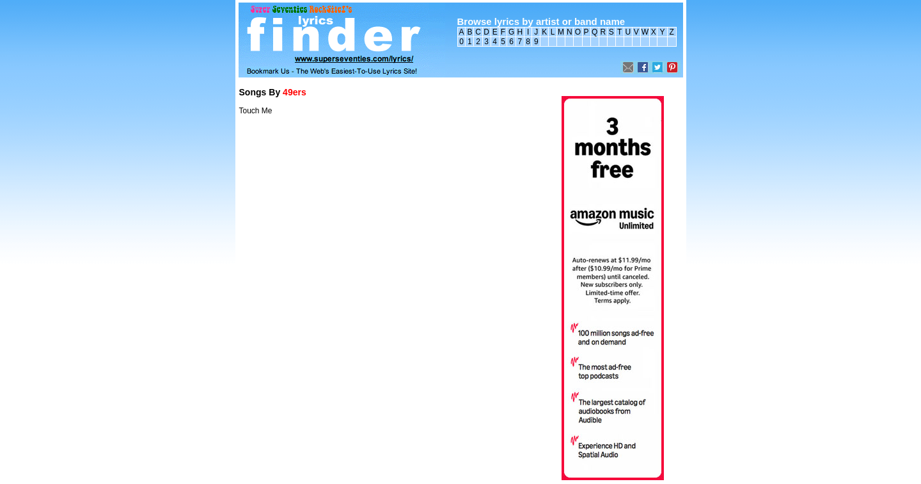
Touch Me (255, 110)
